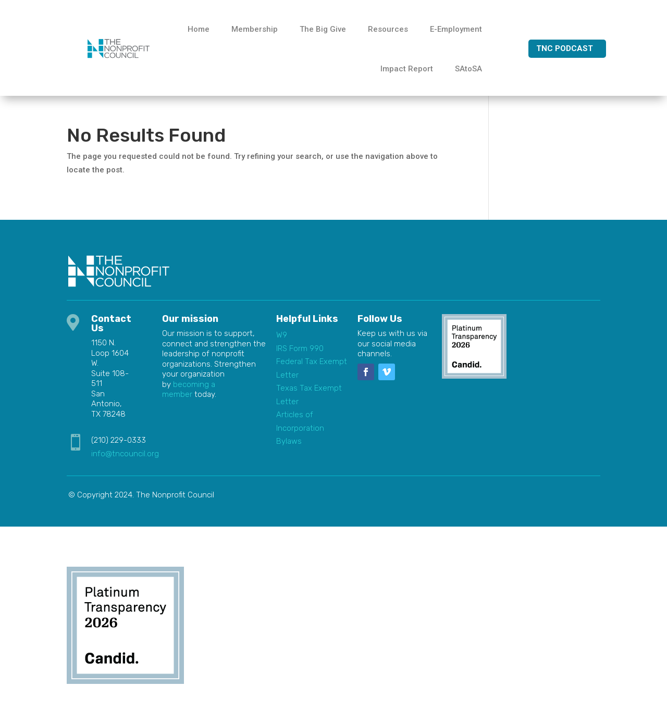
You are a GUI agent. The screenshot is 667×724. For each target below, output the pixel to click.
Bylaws (289, 441)
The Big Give (323, 29)
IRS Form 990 (300, 348)
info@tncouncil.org (125, 453)
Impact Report (406, 68)
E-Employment (456, 29)
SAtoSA (468, 68)
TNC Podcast (564, 48)
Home (198, 29)
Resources (388, 29)
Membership (254, 29)
